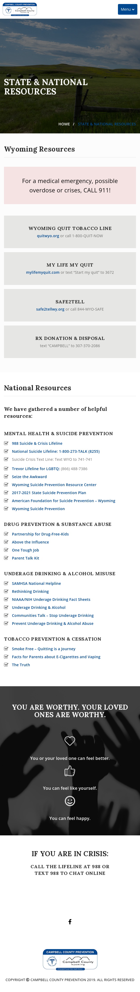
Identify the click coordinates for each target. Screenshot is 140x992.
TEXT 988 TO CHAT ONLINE (70, 873)
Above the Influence (30, 542)
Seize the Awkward (29, 476)
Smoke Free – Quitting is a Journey (43, 648)
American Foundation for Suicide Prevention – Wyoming (63, 500)
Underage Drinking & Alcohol (39, 607)
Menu (129, 10)
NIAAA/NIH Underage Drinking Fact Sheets (51, 599)
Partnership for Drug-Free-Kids (40, 534)
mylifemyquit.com (43, 272)
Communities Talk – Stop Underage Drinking (53, 615)
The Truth (21, 664)
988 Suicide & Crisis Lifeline (37, 443)
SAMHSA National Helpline (36, 583)
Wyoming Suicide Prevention (38, 508)
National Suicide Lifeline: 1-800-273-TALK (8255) (56, 451)
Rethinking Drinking (30, 591)
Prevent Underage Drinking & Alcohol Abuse (53, 623)
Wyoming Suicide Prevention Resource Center (54, 484)
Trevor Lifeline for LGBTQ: (36, 468)
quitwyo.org (48, 235)
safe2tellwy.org (50, 309)
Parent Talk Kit (25, 558)
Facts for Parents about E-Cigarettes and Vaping (56, 656)
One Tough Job (25, 550)
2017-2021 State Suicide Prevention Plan (49, 492)
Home (64, 123)
